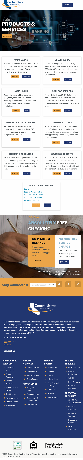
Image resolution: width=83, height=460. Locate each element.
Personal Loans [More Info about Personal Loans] (12, 398)
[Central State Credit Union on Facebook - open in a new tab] (68, 284)
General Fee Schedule (33, 197)
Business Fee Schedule (33, 200)
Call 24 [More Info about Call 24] (71, 378)
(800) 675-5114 (9, 345)
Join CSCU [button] (64, 262)
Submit (51, 285)
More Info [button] (37, 261)
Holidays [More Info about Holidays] (51, 393)
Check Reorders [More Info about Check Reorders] (33, 379)
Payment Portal (33, 394)
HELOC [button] (26, 111)
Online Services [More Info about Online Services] (33, 367)
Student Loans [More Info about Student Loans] (12, 402)
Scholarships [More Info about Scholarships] (53, 379)
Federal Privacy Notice (33, 192)
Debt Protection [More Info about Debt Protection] (74, 382)
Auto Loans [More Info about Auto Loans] (10, 405)
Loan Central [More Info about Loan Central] (32, 371)
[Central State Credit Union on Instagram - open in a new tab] (78, 284)
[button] (16, 110)
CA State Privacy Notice (33, 194)
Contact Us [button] (9, 350)
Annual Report (53, 397)
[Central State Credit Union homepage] (12, 4)
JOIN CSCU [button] (7, 36)
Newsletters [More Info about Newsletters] (52, 367)
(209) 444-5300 (9, 342)
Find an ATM (32, 405)
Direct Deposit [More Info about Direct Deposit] (74, 367)
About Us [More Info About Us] (51, 389)
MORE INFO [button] (15, 76)
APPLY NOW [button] (27, 76)
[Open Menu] (78, 5)
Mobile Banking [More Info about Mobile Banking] (33, 375)
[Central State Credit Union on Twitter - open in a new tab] (59, 284)
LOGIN (67, 5)
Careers (51, 371)
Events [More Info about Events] (50, 375)
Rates (26, 189)
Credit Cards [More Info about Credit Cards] (11, 394)
